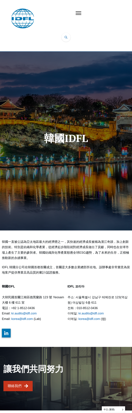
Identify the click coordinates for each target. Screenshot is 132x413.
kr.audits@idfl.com (24, 313)
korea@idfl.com (22, 319)
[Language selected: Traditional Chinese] (113, 409)
